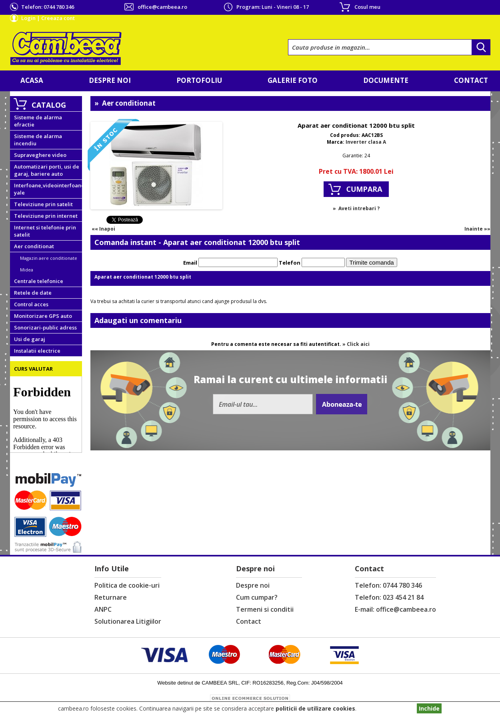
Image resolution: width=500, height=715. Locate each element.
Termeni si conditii (265, 609)
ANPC (103, 609)
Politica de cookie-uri (127, 585)
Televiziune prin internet (46, 215)
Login (28, 18)
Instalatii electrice (37, 350)
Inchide (429, 708)
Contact (471, 80)
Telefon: (47, 6)
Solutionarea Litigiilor (127, 621)
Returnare (110, 597)
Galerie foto (293, 80)
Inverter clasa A (366, 142)
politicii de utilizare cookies (315, 708)
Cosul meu (367, 6)
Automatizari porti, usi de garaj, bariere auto (46, 170)
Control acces (31, 304)
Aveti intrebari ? (359, 208)
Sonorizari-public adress (45, 327)
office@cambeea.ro (162, 6)
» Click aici (356, 344)
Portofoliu (199, 80)
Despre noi (110, 80)
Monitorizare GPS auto (43, 315)
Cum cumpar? (257, 597)
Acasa (31, 80)
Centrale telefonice (38, 281)
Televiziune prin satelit (43, 204)
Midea (26, 270)
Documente (385, 80)
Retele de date (33, 292)
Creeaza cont (58, 18)
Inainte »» (477, 228)
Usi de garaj (29, 339)
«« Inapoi (103, 228)
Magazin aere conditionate (48, 258)
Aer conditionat (34, 246)
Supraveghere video (40, 155)
